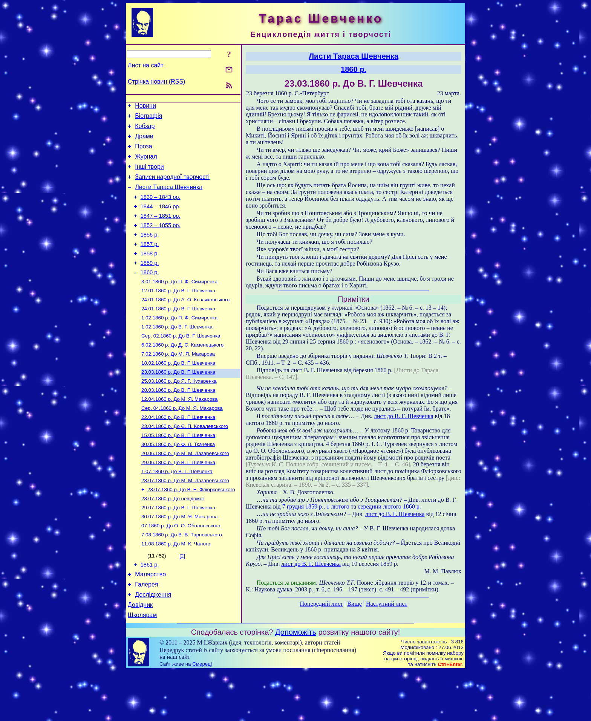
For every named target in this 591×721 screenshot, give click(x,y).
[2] (182, 599)
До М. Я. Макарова (178, 381)
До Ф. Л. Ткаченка (178, 479)
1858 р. (150, 272)
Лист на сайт (146, 65)
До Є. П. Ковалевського (184, 459)
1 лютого (337, 506)
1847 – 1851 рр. (161, 229)
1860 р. (150, 293)
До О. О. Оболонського (180, 567)
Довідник (140, 653)
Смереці (202, 713)
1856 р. (150, 250)
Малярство (150, 619)
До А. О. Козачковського (185, 322)
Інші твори (149, 174)
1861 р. (150, 609)
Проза (143, 152)
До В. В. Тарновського (181, 577)
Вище (354, 603)
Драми (144, 140)
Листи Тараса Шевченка (168, 197)
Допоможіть (295, 682)
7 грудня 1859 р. (302, 506)
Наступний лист (386, 603)
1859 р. (150, 282)
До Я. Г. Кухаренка (179, 410)
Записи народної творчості (172, 186)
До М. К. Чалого (175, 587)
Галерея (146, 631)
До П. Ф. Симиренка (179, 303)
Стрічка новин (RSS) (156, 81)
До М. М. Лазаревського (185, 489)
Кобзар (145, 129)
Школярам (142, 664)
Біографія (148, 118)
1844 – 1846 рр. (161, 219)
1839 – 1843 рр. (161, 208)
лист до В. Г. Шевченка (403, 416)
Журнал (146, 163)
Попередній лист (321, 603)
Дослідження (153, 642)
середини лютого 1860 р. (389, 506)
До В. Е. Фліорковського (191, 528)
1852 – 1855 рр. (161, 240)
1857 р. (150, 261)
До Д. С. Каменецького (182, 371)
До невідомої (172, 538)
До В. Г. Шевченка (178, 312)
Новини (145, 107)
